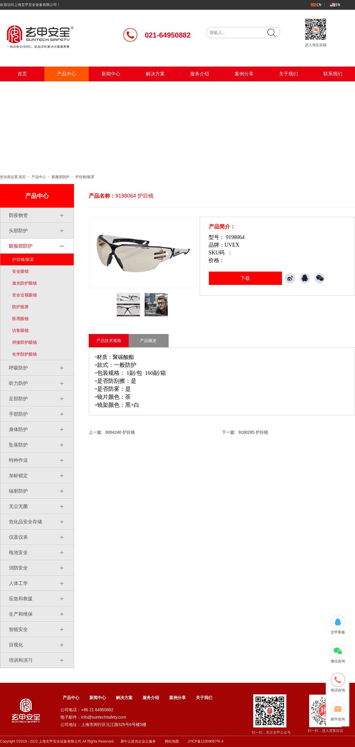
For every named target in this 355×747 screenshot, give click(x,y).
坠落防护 (18, 444)
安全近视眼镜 (24, 295)
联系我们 (332, 73)
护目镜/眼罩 (84, 177)
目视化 (16, 644)
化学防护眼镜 (24, 354)
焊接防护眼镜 (24, 342)
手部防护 (18, 414)
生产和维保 (21, 614)
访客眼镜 (20, 330)
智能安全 (18, 629)
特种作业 (18, 460)
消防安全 (18, 567)
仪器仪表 (18, 537)
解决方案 (155, 73)
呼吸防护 (18, 367)
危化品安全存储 (25, 521)
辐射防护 (18, 490)
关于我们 (288, 73)
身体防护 (18, 429)
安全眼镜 (20, 271)
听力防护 (18, 383)
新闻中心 (110, 73)
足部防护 (18, 398)
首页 (22, 73)
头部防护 (18, 230)
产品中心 (66, 73)
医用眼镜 (20, 318)
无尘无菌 (18, 506)
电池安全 (18, 552)
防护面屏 (20, 306)
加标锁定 (18, 475)
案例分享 (244, 73)
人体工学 (18, 583)
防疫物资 (18, 215)
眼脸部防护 (61, 177)
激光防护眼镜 (24, 283)
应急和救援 (21, 598)
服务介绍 (199, 73)
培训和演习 (21, 660)
